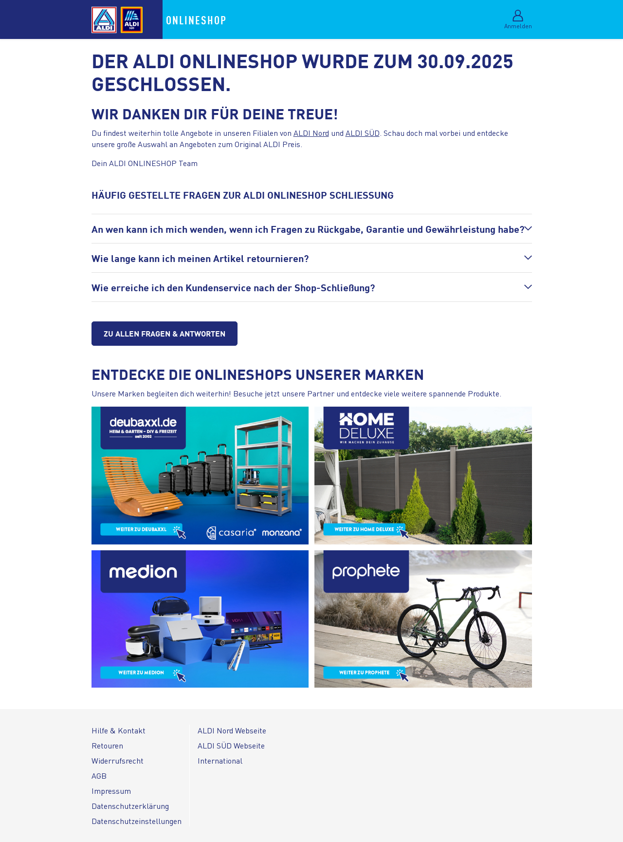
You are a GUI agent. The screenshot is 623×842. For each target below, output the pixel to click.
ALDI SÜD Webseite (231, 745)
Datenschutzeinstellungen (137, 821)
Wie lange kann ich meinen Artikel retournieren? (200, 258)
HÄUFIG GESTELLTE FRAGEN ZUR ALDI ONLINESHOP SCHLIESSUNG (243, 194)
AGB (99, 775)
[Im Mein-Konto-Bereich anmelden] (518, 22)
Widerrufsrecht (118, 760)
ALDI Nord (311, 133)
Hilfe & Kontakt (119, 730)
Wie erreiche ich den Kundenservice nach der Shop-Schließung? (233, 287)
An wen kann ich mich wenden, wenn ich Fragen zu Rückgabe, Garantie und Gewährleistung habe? (308, 229)
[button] (312, 228)
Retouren (107, 745)
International (220, 760)
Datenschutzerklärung (130, 806)
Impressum (111, 791)
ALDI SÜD (363, 133)
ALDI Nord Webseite (232, 730)
